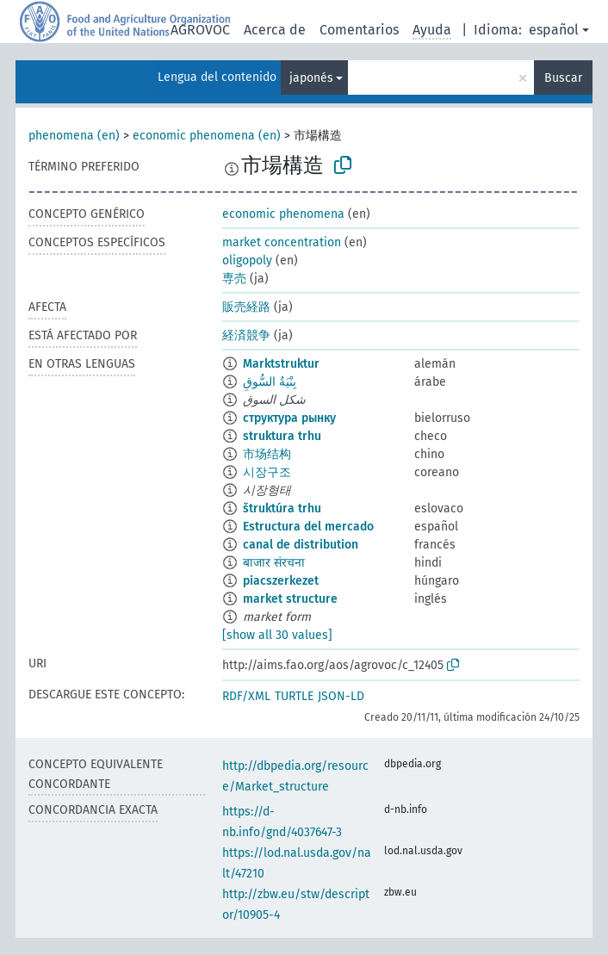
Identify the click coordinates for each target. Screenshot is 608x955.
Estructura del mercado (308, 526)
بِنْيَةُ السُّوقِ (269, 382)
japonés (311, 78)
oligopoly (247, 260)
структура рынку (289, 418)
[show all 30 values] (277, 635)
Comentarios (359, 30)
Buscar (563, 78)
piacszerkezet (281, 581)
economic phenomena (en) (207, 135)
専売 (234, 278)
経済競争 (246, 335)
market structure (290, 599)
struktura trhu (282, 436)
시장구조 (267, 472)
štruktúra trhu (282, 508)
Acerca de (275, 30)
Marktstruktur (281, 364)
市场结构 (267, 454)
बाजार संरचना (274, 562)
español (554, 30)
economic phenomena (283, 214)
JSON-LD (341, 696)
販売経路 (246, 307)
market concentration (281, 242)
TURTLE (294, 696)
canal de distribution (300, 544)
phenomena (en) (74, 135)
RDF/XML (246, 696)
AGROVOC (200, 30)
